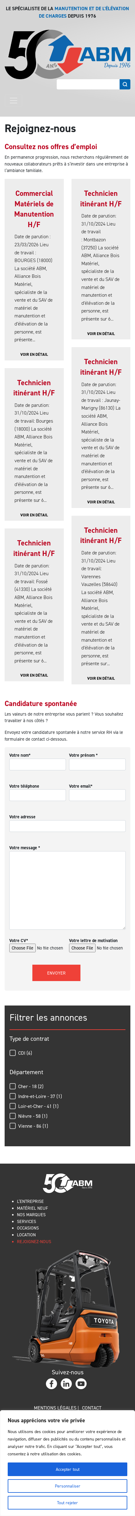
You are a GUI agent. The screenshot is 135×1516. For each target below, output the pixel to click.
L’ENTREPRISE (30, 1201)
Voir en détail (34, 354)
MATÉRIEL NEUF (32, 1208)
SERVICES (26, 1221)
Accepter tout (68, 1469)
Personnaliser (67, 1485)
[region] (67, 1463)
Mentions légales (55, 1408)
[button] (67, 1053)
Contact (91, 1408)
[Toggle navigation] (13, 100)
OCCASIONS (28, 1227)
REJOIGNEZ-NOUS (34, 1241)
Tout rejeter (67, 1502)
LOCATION (26, 1234)
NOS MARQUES (31, 1214)
